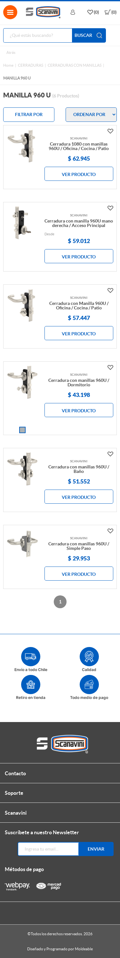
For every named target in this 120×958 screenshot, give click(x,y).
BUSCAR (89, 35)
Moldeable (84, 949)
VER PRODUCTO (79, 174)
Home (8, 65)
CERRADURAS (30, 65)
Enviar (96, 849)
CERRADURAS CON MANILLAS (74, 65)
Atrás (10, 52)
